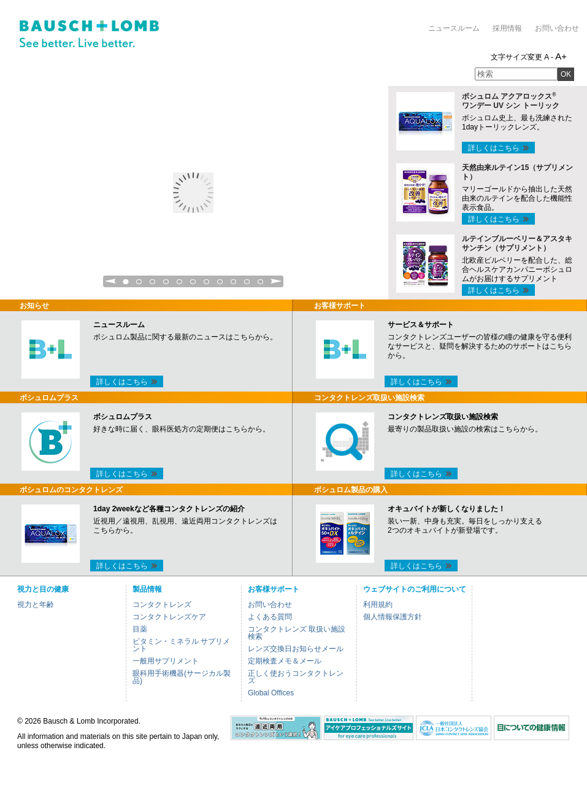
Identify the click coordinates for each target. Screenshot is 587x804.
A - (548, 57)
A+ (561, 56)
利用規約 (378, 604)
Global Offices (271, 693)
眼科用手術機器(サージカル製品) (181, 677)
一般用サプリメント (165, 661)
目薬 (139, 629)
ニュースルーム (454, 28)
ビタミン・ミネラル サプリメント (181, 645)
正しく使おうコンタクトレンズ (295, 677)
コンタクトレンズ (161, 604)
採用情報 (507, 28)
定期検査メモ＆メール (284, 661)
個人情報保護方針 (392, 617)
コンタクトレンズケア (169, 617)
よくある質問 (270, 617)
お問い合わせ (557, 28)
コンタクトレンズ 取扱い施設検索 (296, 633)
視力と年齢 (35, 604)
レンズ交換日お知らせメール (295, 648)
